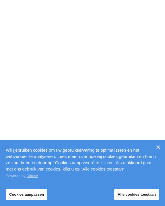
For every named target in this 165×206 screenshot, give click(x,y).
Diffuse (32, 176)
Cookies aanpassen (26, 194)
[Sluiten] (158, 147)
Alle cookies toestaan (137, 194)
